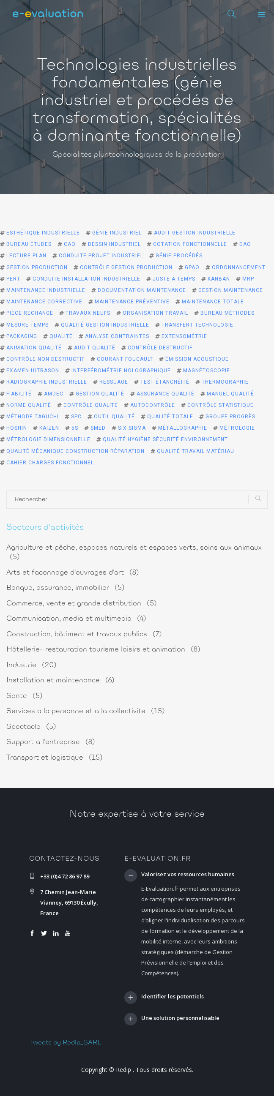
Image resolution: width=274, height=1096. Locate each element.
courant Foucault (125, 359)
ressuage (113, 382)
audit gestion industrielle (195, 233)
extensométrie (184, 336)
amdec (53, 394)
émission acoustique (197, 359)
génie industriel (117, 233)
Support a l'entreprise (50, 742)
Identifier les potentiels (172, 996)
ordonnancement (239, 267)
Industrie (31, 665)
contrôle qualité (90, 405)
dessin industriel (114, 244)
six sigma (132, 428)
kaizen (49, 428)
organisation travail (155, 313)
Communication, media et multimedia (76, 619)
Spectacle (31, 727)
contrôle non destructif (45, 359)
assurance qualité (166, 394)
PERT (13, 279)
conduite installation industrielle (86, 279)
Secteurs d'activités (45, 528)
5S (74, 428)
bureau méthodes (227, 313)
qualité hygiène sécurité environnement (165, 439)
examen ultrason (32, 371)
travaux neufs (88, 313)
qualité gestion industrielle (105, 325)
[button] (261, 14)
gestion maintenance (230, 290)
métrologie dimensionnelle (48, 439)
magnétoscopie (206, 371)
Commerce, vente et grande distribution (81, 603)
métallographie (182, 428)
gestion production (37, 267)
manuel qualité (230, 394)
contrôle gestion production (126, 267)
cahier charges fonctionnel (50, 463)
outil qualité (114, 417)
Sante (24, 696)
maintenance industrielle (45, 290)
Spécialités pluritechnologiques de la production (137, 155)
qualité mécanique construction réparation (75, 451)
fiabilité (19, 394)
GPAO (192, 267)
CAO (70, 244)
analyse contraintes (117, 336)
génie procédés (179, 256)
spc (76, 417)
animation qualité (34, 348)
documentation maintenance (142, 290)
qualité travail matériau (195, 451)
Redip (123, 1070)
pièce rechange (29, 313)
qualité (61, 336)
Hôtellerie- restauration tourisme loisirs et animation (103, 649)
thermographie (225, 382)
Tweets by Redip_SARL (65, 1043)
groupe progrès (230, 417)
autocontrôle (152, 405)
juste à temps (174, 279)
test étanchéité (164, 382)
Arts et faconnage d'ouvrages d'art (72, 573)
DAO (245, 244)
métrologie (237, 428)
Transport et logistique (54, 758)
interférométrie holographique (121, 371)
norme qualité (28, 405)
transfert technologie (197, 325)
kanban (219, 279)
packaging (21, 336)
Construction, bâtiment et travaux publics (84, 634)
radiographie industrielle (46, 382)
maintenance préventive (132, 302)
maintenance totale (213, 302)
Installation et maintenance (60, 680)
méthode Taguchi (32, 417)
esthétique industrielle (43, 233)
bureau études (29, 244)
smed (98, 428)
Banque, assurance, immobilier (65, 588)
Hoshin (16, 428)
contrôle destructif (160, 348)
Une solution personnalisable (180, 1018)
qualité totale (170, 417)
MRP (248, 279)
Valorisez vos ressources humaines (187, 874)
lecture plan (26, 256)
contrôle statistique (220, 405)
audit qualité (94, 348)
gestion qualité (100, 394)
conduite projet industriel (101, 256)
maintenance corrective (44, 302)
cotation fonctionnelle (190, 244)
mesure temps (27, 325)
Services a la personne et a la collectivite (85, 711)
